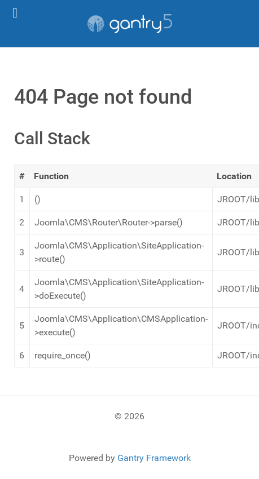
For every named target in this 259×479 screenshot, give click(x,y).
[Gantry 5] (129, 23)
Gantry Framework (154, 458)
